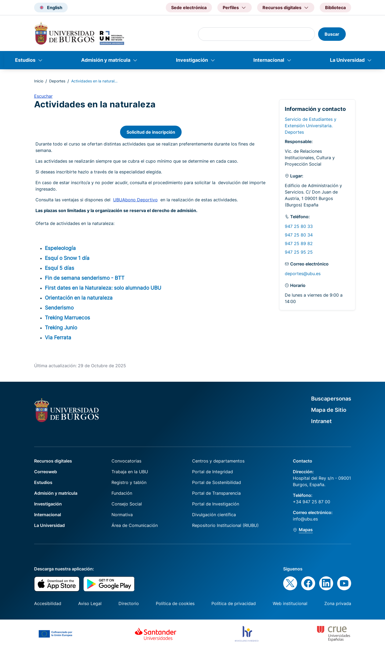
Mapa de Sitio (328, 410)
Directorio (128, 603)
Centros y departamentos (218, 461)
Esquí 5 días (59, 268)
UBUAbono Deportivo (135, 199)
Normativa (122, 514)
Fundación (121, 493)
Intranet (321, 421)
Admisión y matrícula (105, 60)
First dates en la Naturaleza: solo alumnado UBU (103, 288)
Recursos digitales (53, 461)
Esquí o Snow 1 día (67, 258)
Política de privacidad (233, 603)
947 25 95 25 (299, 252)
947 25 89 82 (299, 243)
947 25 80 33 (299, 226)
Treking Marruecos (67, 317)
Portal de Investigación (215, 504)
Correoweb (45, 471)
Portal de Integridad (212, 471)
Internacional (268, 60)
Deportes (57, 81)
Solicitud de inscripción (151, 132)
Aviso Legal (90, 603)
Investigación (192, 60)
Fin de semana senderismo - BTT (84, 278)
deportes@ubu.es (303, 273)
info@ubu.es (305, 519)
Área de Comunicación (134, 525)
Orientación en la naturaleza (79, 297)
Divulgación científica (214, 514)
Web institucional (290, 603)
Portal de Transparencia (216, 493)
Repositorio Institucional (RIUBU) (225, 525)
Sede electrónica (189, 7)
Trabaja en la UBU (129, 471)
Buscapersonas (331, 398)
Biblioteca (335, 7)
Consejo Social (126, 504)
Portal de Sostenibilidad (216, 482)
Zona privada (337, 603)
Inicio (38, 81)
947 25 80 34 (299, 235)
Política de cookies (175, 603)
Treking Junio (61, 327)
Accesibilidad (47, 603)
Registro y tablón (128, 482)
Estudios (25, 60)
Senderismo (59, 307)
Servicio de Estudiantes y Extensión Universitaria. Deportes (310, 126)
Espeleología (60, 248)
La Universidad (347, 60)
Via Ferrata (58, 337)
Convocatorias (126, 461)
